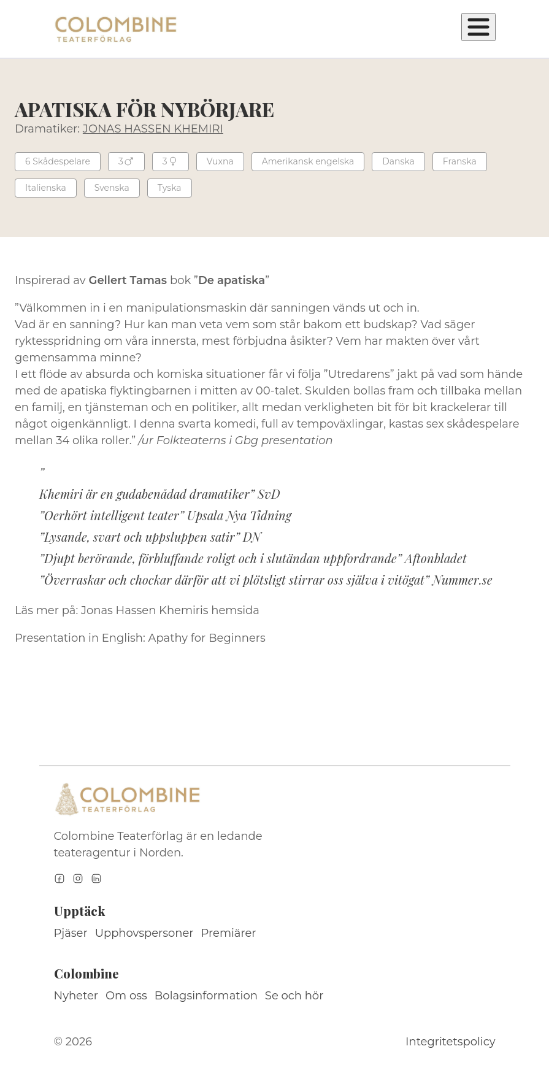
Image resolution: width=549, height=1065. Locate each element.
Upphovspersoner (144, 933)
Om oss (126, 995)
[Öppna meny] (478, 27)
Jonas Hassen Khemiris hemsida (170, 610)
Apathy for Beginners (207, 638)
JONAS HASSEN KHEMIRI (153, 129)
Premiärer (228, 933)
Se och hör (294, 995)
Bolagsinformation (206, 995)
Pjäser (71, 933)
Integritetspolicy (450, 1041)
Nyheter (76, 995)
